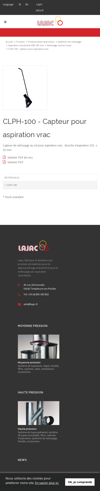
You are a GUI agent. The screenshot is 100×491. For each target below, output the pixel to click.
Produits (20, 41)
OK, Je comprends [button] (80, 482)
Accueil (9, 41)
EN (26, 4)
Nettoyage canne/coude (59, 45)
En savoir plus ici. (47, 483)
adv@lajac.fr (31, 304)
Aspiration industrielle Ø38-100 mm (26, 45)
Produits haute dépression (41, 41)
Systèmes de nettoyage (69, 41)
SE (20, 4)
